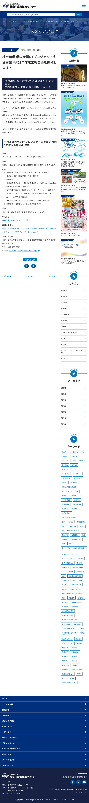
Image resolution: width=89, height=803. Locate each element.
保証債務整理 (66, 624)
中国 (70, 544)
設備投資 (64, 308)
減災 (74, 580)
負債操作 (65, 656)
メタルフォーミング (68, 628)
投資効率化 (80, 572)
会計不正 (74, 661)
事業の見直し (76, 607)
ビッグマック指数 (77, 670)
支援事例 (6, 715)
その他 (63, 338)
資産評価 (74, 656)
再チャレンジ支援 (67, 522)
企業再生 (64, 326)
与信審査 (74, 648)
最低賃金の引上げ (67, 674)
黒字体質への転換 (67, 615)
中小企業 (80, 643)
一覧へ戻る (29, 276)
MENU (84, 5)
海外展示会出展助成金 (69, 487)
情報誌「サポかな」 (10, 737)
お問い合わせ (7, 765)
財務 (74, 461)
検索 (78, 14)
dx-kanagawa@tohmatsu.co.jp (23, 250)
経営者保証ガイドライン (70, 620)
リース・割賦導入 (67, 572)
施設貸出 (6, 710)
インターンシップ (67, 643)
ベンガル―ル (66, 478)
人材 (80, 496)
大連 (63, 544)
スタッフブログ (16, 21)
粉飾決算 (65, 648)
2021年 (63, 418)
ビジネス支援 (7, 704)
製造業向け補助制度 (79, 567)
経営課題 (81, 598)
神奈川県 (74, 509)
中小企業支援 (66, 500)
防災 (80, 580)
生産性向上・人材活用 (69, 332)
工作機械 (81, 628)
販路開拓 (64, 296)
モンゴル (78, 639)
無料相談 (65, 602)
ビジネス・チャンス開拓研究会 (71, 351)
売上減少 (65, 607)
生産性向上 (65, 567)
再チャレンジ (76, 589)
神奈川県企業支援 (67, 563)
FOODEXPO (78, 478)
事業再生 (77, 500)
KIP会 (63, 358)
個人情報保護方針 (67, 789)
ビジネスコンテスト (68, 558)
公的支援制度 (66, 513)
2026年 (63, 388)
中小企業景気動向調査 (11, 748)
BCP (63, 576)
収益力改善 (65, 504)
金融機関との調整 (67, 611)
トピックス (6, 732)
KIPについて (7, 726)
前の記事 (6, 276)
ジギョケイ (65, 580)
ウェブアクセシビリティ (79, 792)
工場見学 (73, 496)
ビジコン (65, 585)
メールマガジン (8, 760)
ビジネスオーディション (69, 554)
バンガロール (77, 474)
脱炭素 (64, 452)
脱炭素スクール (67, 639)
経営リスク (65, 665)
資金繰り (82, 461)
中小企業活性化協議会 (69, 517)
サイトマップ (55, 789)
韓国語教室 (75, 535)
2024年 (63, 400)
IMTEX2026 (77, 624)
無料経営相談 (81, 522)
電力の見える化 (76, 539)
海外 (83, 535)
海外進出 (64, 302)
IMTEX (64, 482)
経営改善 (65, 509)
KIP (75, 683)
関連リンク (6, 754)
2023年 (63, 406)
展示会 (82, 526)
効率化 (79, 674)
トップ (4, 21)
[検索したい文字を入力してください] (41, 14)
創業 (77, 491)
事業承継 (64, 320)
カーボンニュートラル (77, 452)
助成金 (72, 678)
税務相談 (74, 465)
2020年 (63, 424)
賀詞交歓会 (72, 526)
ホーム (5, 698)
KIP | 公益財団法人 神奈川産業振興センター (19, 5)
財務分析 (65, 652)
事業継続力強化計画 (75, 576)
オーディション (67, 491)
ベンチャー (65, 314)
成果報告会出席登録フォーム (13, 220)
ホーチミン (65, 474)
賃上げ (64, 678)
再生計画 (71, 598)
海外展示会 (73, 482)
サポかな (64, 344)
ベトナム (65, 469)
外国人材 (65, 456)
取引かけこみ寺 (76, 585)
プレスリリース (8, 743)
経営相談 (64, 290)
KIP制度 (80, 558)
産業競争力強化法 (77, 602)
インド (74, 469)
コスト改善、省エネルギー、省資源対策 (73, 634)
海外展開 (65, 670)
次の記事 (52, 276)
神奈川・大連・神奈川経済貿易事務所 (73, 549)
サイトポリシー (82, 789)
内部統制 (65, 661)
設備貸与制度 (66, 683)
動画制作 (75, 665)
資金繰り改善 (77, 504)
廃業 (63, 598)
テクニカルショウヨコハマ (70, 531)
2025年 (63, 394)
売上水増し (75, 652)
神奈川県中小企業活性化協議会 (72, 593)
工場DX (79, 563)
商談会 (64, 496)
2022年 (63, 412)
